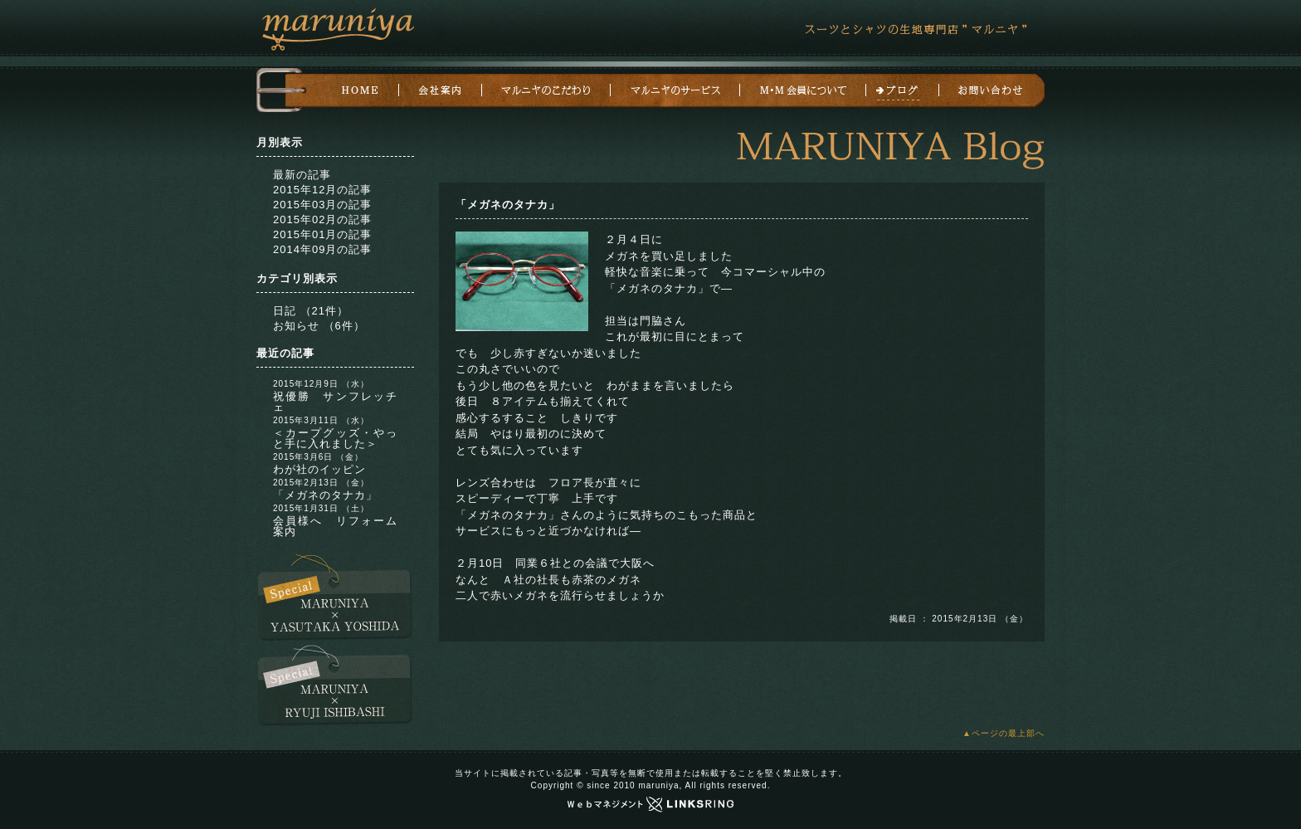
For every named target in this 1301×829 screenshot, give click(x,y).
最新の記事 (302, 174)
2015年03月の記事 (322, 204)
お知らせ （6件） (319, 325)
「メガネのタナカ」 (325, 495)
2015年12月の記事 (322, 189)
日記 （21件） (310, 311)
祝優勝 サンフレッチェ (335, 401)
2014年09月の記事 (322, 249)
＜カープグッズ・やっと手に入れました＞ (335, 438)
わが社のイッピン (319, 469)
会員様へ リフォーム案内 (335, 526)
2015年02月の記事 (322, 219)
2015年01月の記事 (322, 234)
